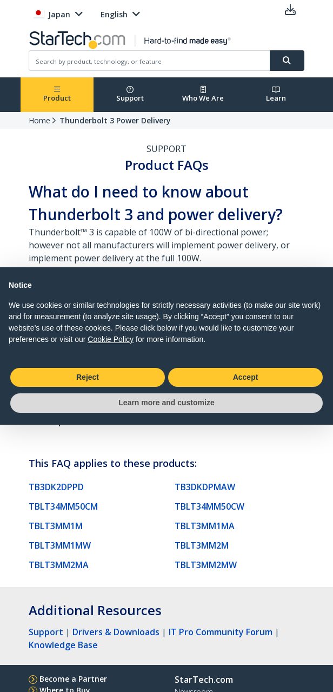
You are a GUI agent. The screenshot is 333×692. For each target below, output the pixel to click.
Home (39, 120)
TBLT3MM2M (202, 545)
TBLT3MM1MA (205, 526)
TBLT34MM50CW (209, 506)
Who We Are (203, 94)
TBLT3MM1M (56, 526)
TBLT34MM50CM (63, 506)
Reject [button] (87, 377)
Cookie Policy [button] (111, 339)
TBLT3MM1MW (60, 545)
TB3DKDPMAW (205, 487)
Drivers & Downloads (115, 632)
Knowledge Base (63, 645)
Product (57, 94)
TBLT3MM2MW (206, 565)
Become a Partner (73, 679)
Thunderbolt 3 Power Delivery (115, 120)
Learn (276, 94)
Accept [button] (245, 377)
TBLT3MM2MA (59, 565)
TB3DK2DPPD (56, 487)
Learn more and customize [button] (166, 402)
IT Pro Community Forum (220, 632)
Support (130, 94)
